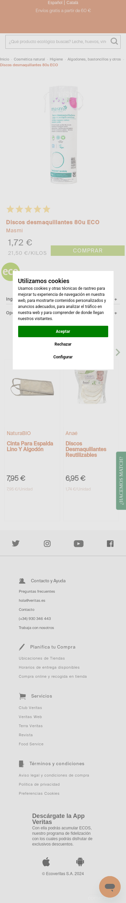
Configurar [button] (63, 357)
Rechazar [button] (62, 344)
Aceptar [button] (63, 331)
